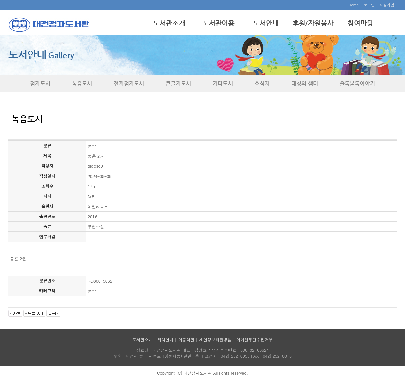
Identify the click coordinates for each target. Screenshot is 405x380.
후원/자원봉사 (313, 23)
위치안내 (165, 339)
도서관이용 (218, 23)
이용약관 (186, 339)
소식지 (262, 83)
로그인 (369, 4)
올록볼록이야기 (357, 83)
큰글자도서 (178, 83)
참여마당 (360, 23)
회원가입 (386, 4)
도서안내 (266, 23)
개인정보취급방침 (215, 339)
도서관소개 (169, 23)
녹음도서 (82, 83)
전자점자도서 (129, 83)
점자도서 (40, 83)
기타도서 (223, 83)
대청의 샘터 (304, 83)
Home (353, 4)
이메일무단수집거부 (254, 339)
